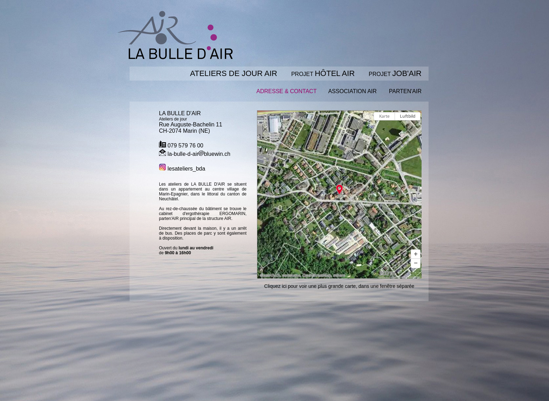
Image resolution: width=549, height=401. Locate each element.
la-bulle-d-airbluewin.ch (194, 154)
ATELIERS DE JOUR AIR (233, 73)
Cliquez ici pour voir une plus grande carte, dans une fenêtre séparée (339, 286)
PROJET (323, 74)
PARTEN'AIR (405, 91)
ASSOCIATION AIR (352, 91)
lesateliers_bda (182, 169)
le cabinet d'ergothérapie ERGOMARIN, (202, 211)
